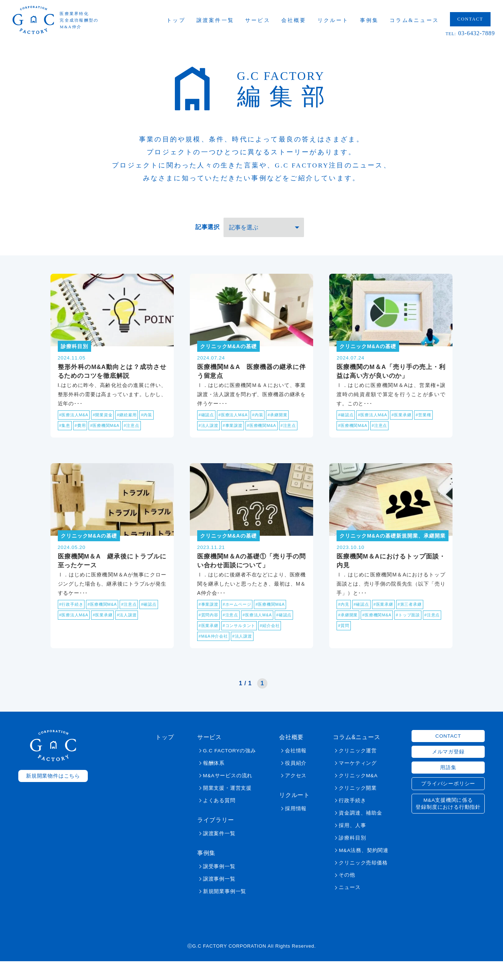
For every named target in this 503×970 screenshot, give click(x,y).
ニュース (349, 896)
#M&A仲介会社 (214, 645)
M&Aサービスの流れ (227, 784)
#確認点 (207, 418)
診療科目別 (352, 846)
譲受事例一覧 (219, 875)
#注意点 (136, 429)
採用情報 (296, 817)
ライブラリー (215, 829)
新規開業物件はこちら (53, 785)
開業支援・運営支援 (227, 797)
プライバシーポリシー (448, 792)
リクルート (338, 22)
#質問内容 (209, 623)
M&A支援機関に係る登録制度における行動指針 (448, 812)
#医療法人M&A (75, 418)
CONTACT (475, 20)
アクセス (296, 784)
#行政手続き (72, 612)
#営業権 (429, 418)
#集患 (65, 429)
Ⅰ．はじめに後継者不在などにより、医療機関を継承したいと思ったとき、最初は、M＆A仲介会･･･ (251, 591)
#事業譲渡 (235, 429)
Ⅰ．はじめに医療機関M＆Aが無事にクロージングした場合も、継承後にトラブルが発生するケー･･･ (112, 591)
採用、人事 (352, 834)
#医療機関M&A (108, 429)
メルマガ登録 (448, 760)
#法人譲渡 (209, 429)
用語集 (448, 776)
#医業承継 (406, 418)
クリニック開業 (358, 797)
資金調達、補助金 (360, 822)
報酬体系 (214, 772)
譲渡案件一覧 (220, 22)
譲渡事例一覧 (219, 887)
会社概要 (299, 22)
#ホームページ (240, 612)
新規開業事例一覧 (224, 900)
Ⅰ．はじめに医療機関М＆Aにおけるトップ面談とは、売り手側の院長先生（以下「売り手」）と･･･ (391, 591)
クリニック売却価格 (363, 871)
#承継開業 (283, 418)
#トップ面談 (413, 623)
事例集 (374, 22)
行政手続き (352, 809)
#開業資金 (106, 418)
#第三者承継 (415, 612)
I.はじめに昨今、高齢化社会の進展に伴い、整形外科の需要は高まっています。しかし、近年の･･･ (112, 397)
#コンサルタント (242, 634)
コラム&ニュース (419, 22)
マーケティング (358, 772)
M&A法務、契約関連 (363, 859)
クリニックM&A (358, 784)
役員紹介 (296, 772)
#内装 (153, 418)
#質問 (365, 634)
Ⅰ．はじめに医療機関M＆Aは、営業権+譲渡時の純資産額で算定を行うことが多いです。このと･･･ (391, 397)
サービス (262, 22)
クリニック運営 (358, 759)
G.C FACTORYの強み (229, 759)
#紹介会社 (275, 634)
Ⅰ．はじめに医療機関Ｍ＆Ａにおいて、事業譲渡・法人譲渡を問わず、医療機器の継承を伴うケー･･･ (251, 397)
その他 (347, 884)
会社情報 (296, 759)
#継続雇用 (132, 418)
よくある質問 (219, 809)
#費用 (82, 429)
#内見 (344, 612)
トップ (181, 22)
